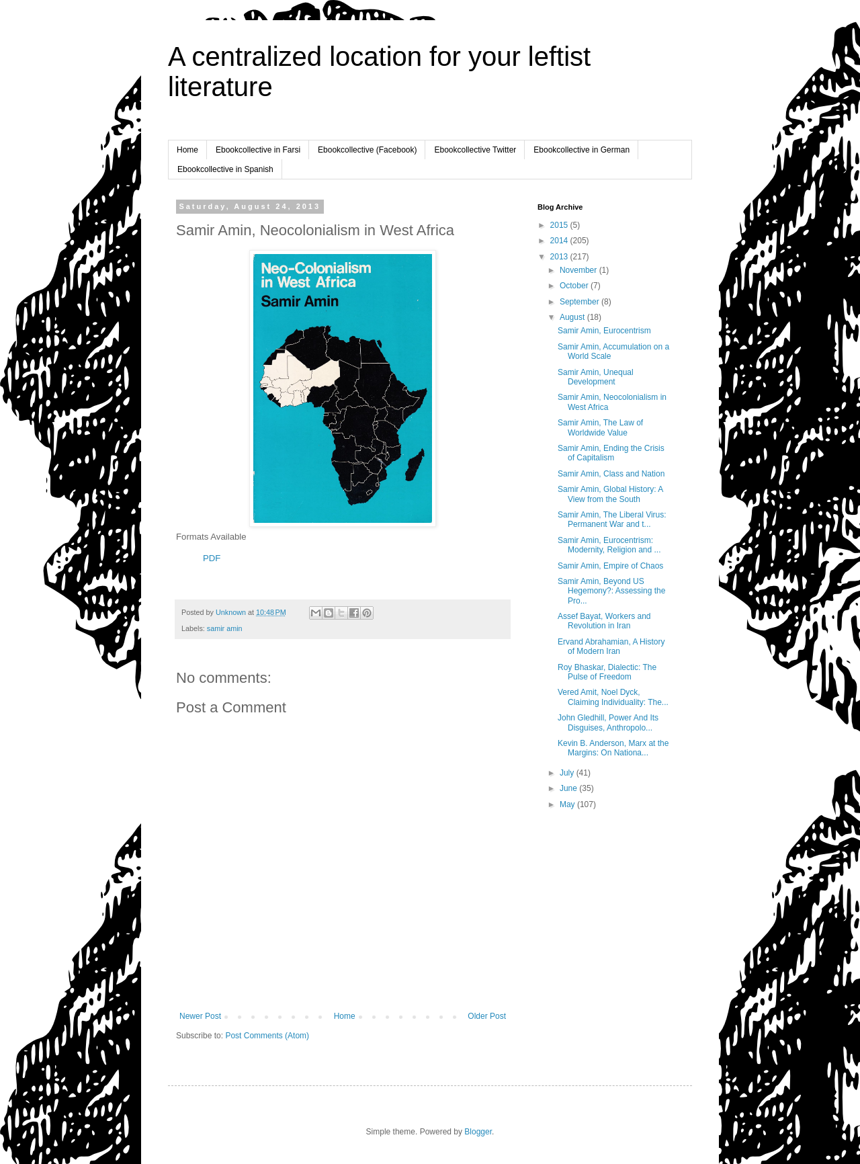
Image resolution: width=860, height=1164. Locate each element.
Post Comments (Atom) (267, 1035)
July (568, 773)
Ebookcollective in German (581, 150)
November (579, 270)
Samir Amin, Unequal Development (596, 377)
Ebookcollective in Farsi (258, 150)
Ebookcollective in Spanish (225, 169)
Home (187, 150)
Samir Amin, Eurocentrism (604, 330)
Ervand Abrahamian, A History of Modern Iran (611, 646)
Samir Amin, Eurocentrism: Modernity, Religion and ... (609, 545)
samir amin (225, 628)
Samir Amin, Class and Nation (611, 474)
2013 (560, 256)
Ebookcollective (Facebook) (367, 150)
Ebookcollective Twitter (475, 150)
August (573, 317)
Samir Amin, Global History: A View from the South (610, 494)
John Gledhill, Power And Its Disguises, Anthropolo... (608, 722)
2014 (560, 240)
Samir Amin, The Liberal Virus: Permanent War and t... (612, 519)
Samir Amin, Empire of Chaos (610, 566)
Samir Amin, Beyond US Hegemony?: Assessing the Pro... (611, 591)
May (568, 804)
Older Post (487, 1016)
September (580, 301)
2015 (560, 225)
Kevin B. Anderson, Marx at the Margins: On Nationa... (613, 748)
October (575, 285)
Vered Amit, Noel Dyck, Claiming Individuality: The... (613, 697)
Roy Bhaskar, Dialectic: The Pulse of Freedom (607, 672)
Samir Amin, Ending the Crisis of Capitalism (611, 453)
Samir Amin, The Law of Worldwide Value (600, 427)
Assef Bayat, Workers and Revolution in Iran (604, 621)
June (569, 788)
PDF (211, 558)
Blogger (478, 1131)
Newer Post (200, 1016)
